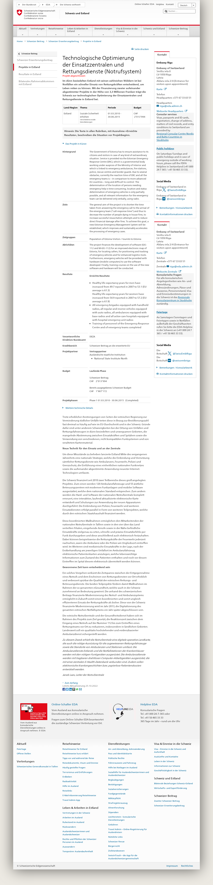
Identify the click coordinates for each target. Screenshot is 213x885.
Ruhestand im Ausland (73, 822)
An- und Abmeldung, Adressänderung (126, 749)
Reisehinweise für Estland (75, 749)
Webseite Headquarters (172, 111)
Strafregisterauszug (117, 803)
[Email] (80, 689)
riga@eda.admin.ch (171, 105)
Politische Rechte (116, 758)
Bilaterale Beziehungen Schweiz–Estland (173, 783)
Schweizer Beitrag (178, 31)
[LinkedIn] (70, 689)
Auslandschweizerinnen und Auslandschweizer (76, 833)
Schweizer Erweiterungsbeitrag (63, 41)
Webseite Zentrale (169, 271)
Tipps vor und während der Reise (78, 758)
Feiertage (21, 749)
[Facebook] (64, 689)
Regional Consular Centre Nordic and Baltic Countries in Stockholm (175, 136)
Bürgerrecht (114, 846)
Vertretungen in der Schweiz (76, 813)
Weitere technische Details (79, 408)
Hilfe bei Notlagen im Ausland (122, 767)
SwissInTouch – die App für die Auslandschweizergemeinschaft (123, 857)
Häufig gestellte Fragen (74, 767)
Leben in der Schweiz (164, 761)
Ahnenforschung (116, 807)
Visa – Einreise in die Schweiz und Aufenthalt (170, 750)
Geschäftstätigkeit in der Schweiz (170, 770)
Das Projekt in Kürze (75, 143)
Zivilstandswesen (116, 851)
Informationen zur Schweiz (167, 766)
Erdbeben (67, 777)
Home (20, 41)
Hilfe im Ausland (70, 786)
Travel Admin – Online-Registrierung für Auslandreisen (127, 830)
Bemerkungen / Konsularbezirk (175, 208)
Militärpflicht (114, 798)
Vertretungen (37, 31)
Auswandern (69, 847)
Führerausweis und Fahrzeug (122, 763)
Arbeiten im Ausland (72, 817)
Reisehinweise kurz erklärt (75, 753)
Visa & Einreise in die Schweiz (127, 31)
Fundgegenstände (117, 793)
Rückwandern (69, 827)
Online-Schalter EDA (65, 704)
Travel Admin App (71, 800)
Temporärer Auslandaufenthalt (78, 851)
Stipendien (113, 812)
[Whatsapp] (77, 689)
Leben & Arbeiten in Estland (78, 31)
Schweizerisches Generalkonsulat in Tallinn (37, 766)
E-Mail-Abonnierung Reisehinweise (79, 795)
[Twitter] (67, 689)
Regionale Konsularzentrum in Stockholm (174, 299)
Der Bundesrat (29, 4)
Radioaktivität (69, 781)
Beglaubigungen (116, 780)
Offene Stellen (24, 753)
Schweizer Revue (116, 841)
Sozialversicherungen (118, 789)
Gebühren (113, 824)
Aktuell (22, 31)
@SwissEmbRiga (176, 189)
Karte (162, 89)
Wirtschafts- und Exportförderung (170, 788)
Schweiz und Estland (154, 31)
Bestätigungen (115, 784)
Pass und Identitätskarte (120, 753)
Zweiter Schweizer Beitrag (167, 801)
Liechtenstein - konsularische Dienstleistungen (122, 818)
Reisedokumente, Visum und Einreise (80, 763)
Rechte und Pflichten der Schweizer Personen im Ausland (79, 840)
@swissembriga (176, 198)
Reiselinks (67, 791)
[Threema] (74, 689)
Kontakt (160, 54)
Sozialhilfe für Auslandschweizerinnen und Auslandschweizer (128, 773)
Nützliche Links (115, 837)
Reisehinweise (56, 31)
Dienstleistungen (103, 31)
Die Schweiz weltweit (70, 4)
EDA (48, 4)
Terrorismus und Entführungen (77, 772)
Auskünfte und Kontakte (166, 756)
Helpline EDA (149, 704)
